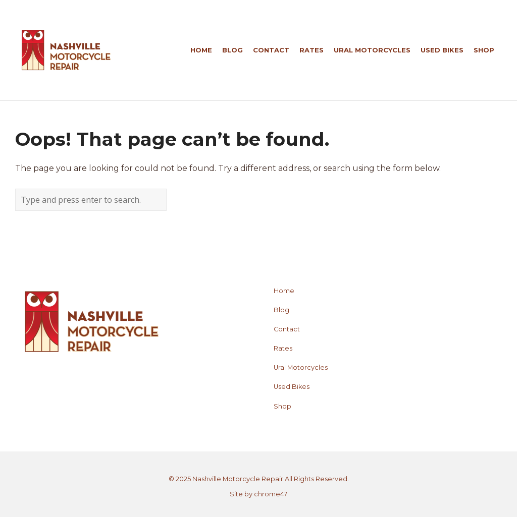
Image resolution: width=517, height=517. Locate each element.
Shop (282, 406)
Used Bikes (291, 386)
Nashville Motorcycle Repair (237, 479)
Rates (283, 348)
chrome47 (270, 494)
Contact (287, 329)
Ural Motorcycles (301, 367)
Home (284, 291)
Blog (281, 310)
